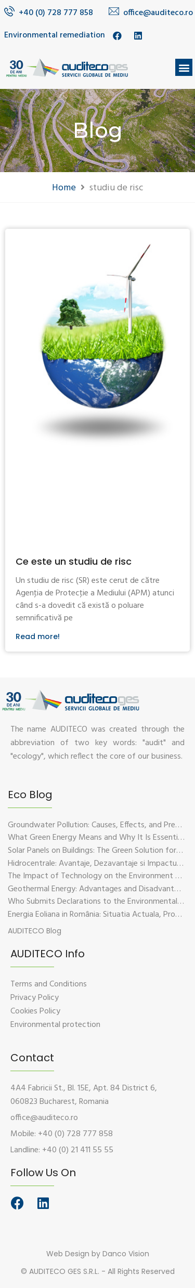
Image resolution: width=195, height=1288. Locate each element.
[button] (183, 67)
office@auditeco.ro (158, 13)
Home (64, 188)
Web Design (67, 1253)
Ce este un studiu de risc (74, 561)
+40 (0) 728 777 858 (56, 13)
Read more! (38, 636)
